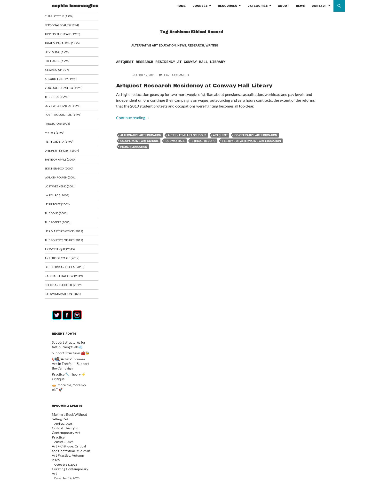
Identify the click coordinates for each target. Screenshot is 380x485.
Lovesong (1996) (63, 52)
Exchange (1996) (63, 61)
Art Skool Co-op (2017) (67, 261)
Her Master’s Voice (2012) (69, 234)
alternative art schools (187, 142)
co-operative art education (255, 142)
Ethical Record (203, 148)
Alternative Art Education (140, 142)
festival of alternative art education (251, 148)
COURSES (200, 5)
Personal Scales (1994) (67, 25)
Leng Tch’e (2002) (63, 206)
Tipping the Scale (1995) (68, 34)
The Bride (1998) (62, 98)
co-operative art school (139, 148)
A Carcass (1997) (63, 70)
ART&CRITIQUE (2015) (65, 252)
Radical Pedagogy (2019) (69, 279)
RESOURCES (227, 5)
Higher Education (133, 154)
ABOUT (283, 5)
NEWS (300, 5)
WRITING (212, 45)
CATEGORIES (257, 5)
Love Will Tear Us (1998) (68, 106)
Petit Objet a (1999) (64, 143)
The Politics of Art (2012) (69, 243)
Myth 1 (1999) (60, 134)
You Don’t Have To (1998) (68, 88)
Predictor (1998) (63, 125)
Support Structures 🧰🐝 (68, 356)
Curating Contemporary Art (69, 451)
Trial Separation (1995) (67, 43)
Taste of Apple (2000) (65, 161)
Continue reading (133, 125)
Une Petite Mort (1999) (67, 152)
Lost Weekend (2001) (65, 188)
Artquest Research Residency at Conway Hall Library (207, 65)
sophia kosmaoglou (75, 5)
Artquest (220, 142)
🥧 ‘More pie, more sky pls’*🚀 (71, 382)
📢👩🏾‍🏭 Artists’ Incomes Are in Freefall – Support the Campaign (70, 366)
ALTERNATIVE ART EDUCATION (153, 45)
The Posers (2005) (63, 225)
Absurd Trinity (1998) (66, 79)
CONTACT (319, 5)
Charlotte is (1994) (64, 16)
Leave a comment (176, 83)
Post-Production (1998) (68, 116)
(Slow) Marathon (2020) (68, 297)
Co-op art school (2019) (69, 288)
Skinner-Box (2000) (64, 170)
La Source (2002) (63, 197)
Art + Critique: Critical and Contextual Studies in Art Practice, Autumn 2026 (68, 437)
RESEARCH (196, 45)
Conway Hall (175, 148)
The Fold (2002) (62, 215)
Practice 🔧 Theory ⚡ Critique (71, 376)
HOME (181, 5)
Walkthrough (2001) (66, 179)
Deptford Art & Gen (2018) (69, 270)
